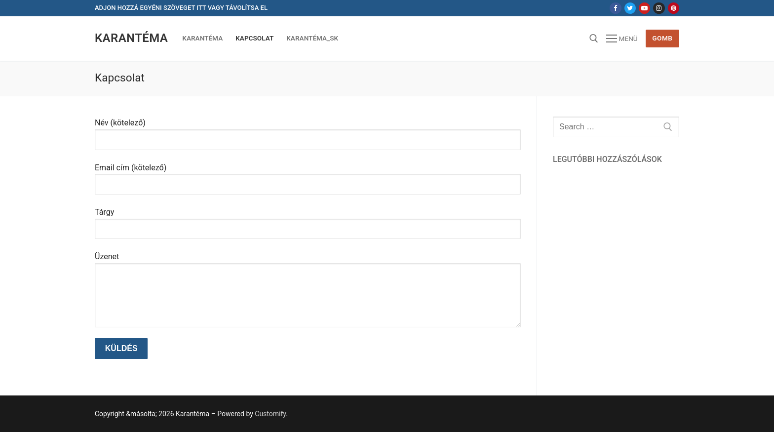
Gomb (662, 38)
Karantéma (131, 38)
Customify (270, 414)
